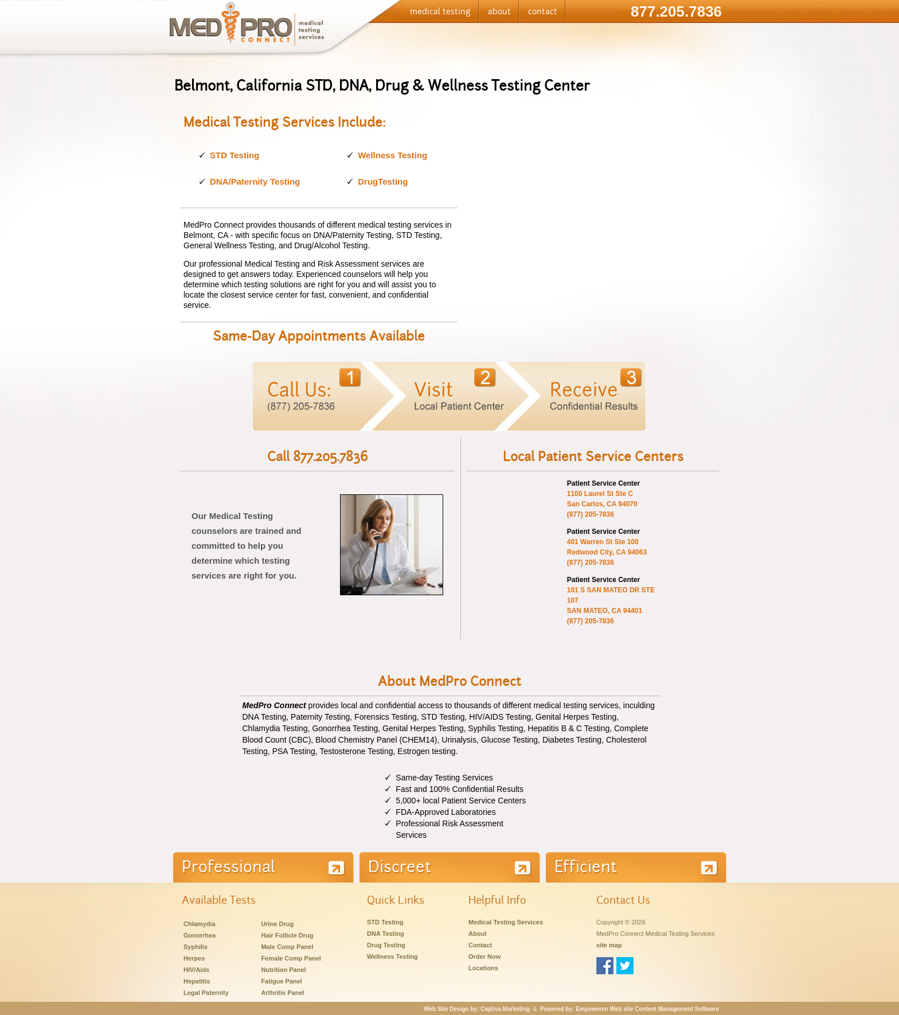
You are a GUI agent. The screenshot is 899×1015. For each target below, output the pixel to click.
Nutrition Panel (283, 969)
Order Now (484, 956)
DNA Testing (385, 933)
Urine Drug (277, 923)
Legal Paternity (206, 992)
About (477, 933)
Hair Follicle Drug (287, 935)
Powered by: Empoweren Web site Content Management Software (629, 1009)
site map (609, 945)
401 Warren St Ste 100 (603, 542)
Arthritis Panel (282, 992)
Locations (483, 968)
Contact (480, 945)
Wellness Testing (392, 155)
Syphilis (195, 946)
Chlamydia (199, 923)
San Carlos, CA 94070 (602, 504)
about (499, 11)
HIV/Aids (196, 969)
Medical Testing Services (505, 922)
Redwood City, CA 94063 (607, 552)
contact (542, 11)
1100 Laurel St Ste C (600, 494)
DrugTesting (383, 181)
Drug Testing (386, 945)
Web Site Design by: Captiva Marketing (477, 1009)
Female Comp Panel (291, 958)
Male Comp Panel (287, 946)
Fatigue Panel (281, 981)
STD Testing (234, 155)
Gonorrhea (199, 935)
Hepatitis (196, 981)
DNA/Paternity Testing (255, 181)
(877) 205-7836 (590, 514)
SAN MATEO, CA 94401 (604, 611)
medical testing (440, 11)
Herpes (194, 958)
